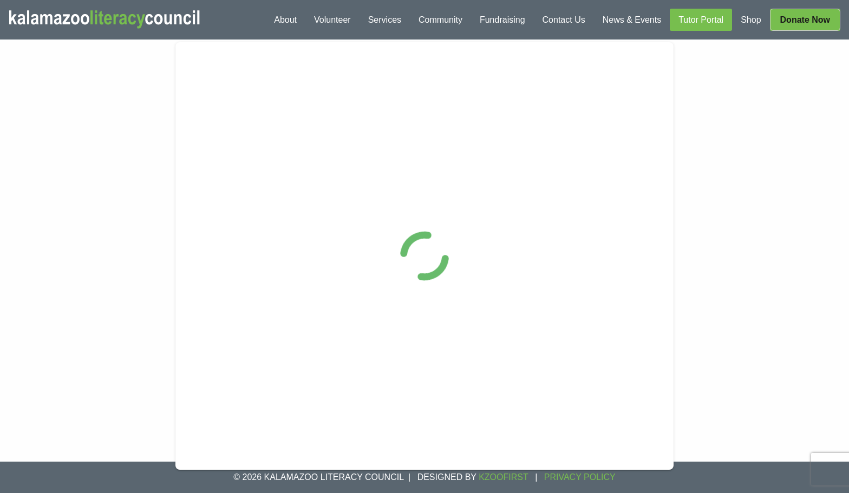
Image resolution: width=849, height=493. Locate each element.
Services (384, 19)
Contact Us (564, 19)
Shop (751, 19)
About (285, 19)
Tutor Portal (700, 19)
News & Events (632, 19)
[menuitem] (285, 20)
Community (440, 19)
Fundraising (502, 19)
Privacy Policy (580, 477)
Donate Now (805, 19)
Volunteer (332, 19)
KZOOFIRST (503, 477)
